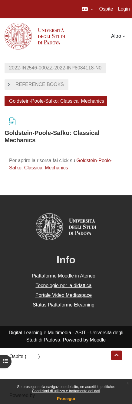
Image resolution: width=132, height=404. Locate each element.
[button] (87, 9)
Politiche (18, 371)
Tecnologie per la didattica (63, 285)
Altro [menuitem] (116, 36)
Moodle (98, 339)
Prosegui (66, 398)
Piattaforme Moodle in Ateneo (63, 275)
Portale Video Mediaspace (63, 295)
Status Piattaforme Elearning (63, 304)
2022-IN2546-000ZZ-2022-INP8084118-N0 (55, 67)
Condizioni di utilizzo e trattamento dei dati (66, 391)
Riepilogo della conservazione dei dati (50, 363)
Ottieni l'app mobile (30, 378)
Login (124, 8)
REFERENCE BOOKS (39, 84)
